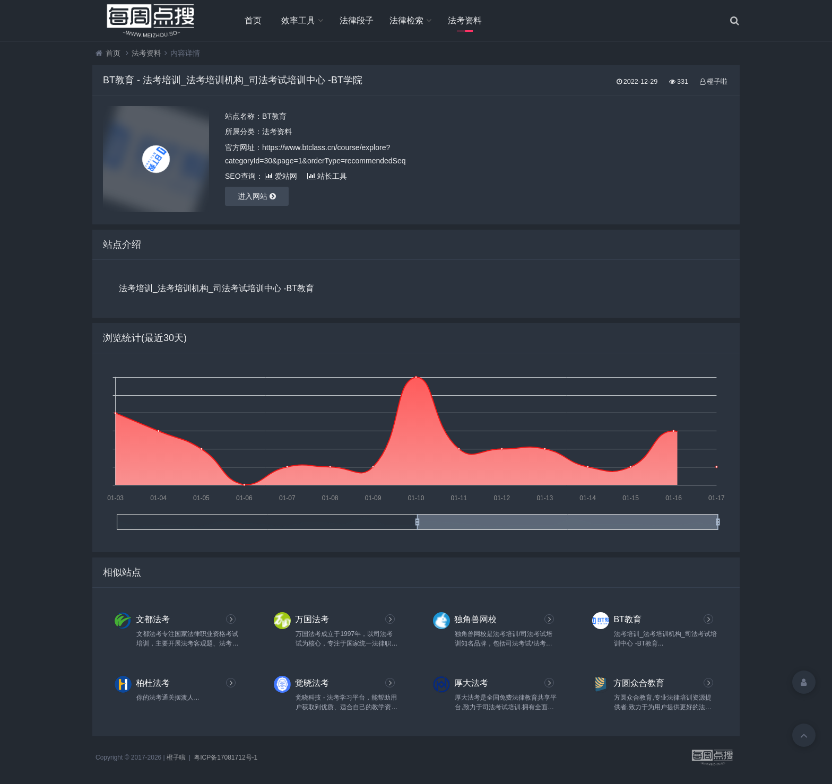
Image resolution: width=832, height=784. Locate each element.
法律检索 (406, 20)
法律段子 (357, 20)
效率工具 (298, 20)
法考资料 (465, 20)
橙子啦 (176, 757)
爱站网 (281, 176)
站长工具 (327, 176)
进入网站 (257, 196)
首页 (253, 20)
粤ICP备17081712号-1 (225, 757)
